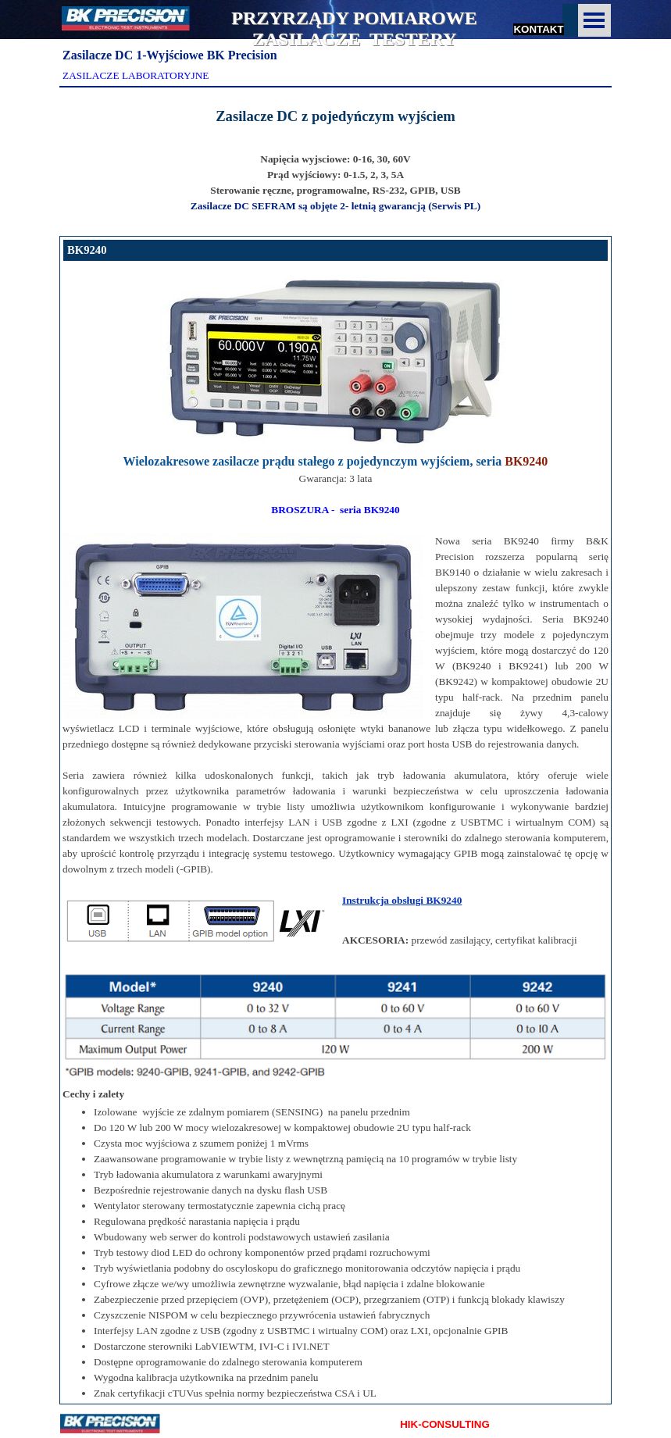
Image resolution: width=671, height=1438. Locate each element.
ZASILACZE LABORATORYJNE (135, 75)
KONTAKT (538, 29)
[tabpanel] (335, 116)
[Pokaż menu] (594, 20)
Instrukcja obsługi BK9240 (402, 900)
